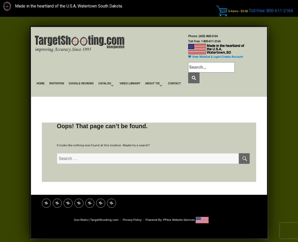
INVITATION (56, 83)
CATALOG (104, 83)
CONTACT (174, 83)
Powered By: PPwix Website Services (171, 220)
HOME (41, 83)
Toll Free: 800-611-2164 (271, 10)
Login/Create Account (227, 57)
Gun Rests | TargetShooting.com (96, 220)
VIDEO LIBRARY (129, 83)
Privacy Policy (132, 220)
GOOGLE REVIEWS (81, 83)
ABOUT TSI (152, 83)
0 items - (238, 11)
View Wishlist (199, 57)
